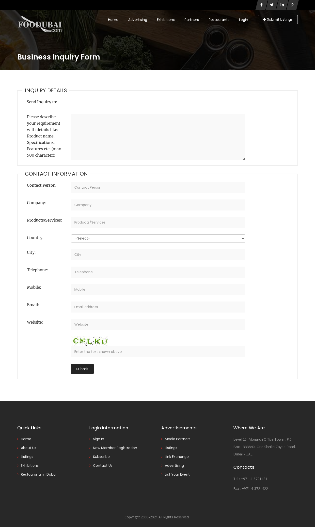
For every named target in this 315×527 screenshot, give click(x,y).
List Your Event (177, 474)
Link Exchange (177, 456)
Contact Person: (42, 185)
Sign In (98, 439)
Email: (33, 304)
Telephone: (37, 269)
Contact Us (102, 465)
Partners (192, 19)
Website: (35, 322)
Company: (36, 202)
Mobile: (34, 287)
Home (113, 19)
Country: (35, 237)
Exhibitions (166, 19)
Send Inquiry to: (42, 101)
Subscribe (101, 456)
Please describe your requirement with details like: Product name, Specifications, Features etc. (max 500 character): (44, 136)
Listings (27, 456)
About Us (28, 447)
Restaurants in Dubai (38, 474)
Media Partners (177, 439)
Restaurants (219, 19)
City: (31, 252)
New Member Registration (115, 447)
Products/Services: (44, 220)
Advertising (137, 19)
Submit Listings (278, 19)
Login (243, 19)
